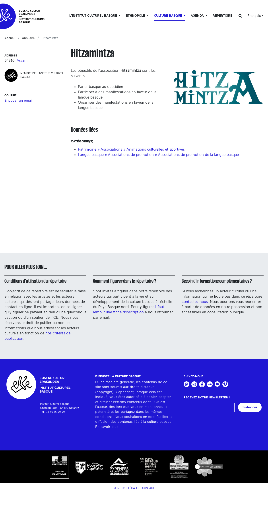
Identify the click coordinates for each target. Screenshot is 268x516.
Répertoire (222, 15)
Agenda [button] (198, 15)
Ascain (22, 60)
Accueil (9, 38)
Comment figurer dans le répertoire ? (124, 281)
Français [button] (254, 15)
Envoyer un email (18, 100)
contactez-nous (195, 302)
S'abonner (250, 407)
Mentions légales (127, 488)
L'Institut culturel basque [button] (93, 15)
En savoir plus (106, 427)
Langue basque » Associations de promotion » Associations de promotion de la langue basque (158, 155)
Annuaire (28, 38)
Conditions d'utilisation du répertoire (35, 281)
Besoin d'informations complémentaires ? (217, 281)
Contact (148, 488)
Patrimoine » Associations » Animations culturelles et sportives (131, 149)
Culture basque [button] (168, 15)
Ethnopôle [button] (136, 15)
